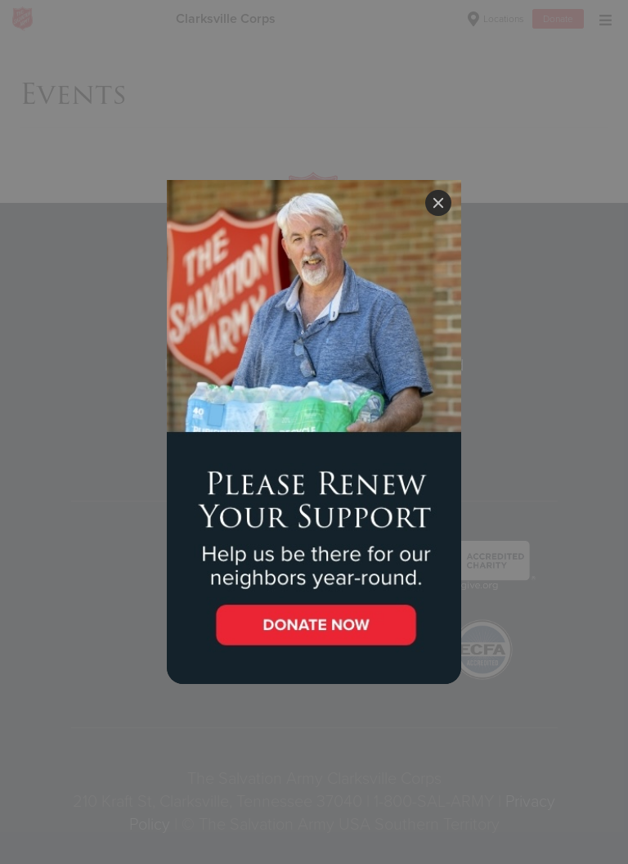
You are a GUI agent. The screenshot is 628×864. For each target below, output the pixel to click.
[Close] (438, 203)
